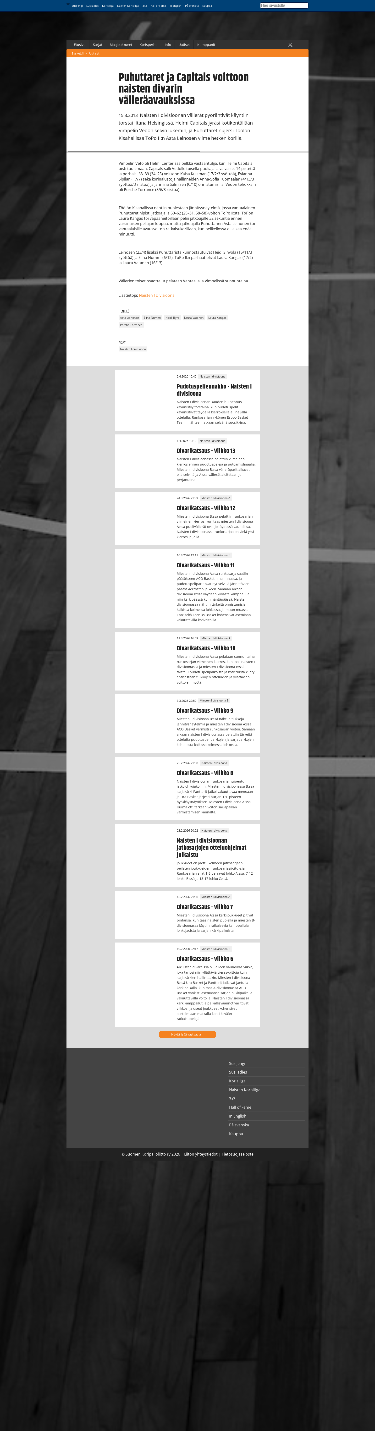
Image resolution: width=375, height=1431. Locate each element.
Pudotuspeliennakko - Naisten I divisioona (214, 390)
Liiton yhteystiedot (201, 1154)
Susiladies (92, 5)
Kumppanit (206, 44)
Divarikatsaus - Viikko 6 (205, 959)
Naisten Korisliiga (128, 5)
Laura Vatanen (194, 318)
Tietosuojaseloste (238, 1154)
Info (168, 44)
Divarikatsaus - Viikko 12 (206, 508)
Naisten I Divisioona (157, 295)
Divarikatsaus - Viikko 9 (205, 711)
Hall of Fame (158, 5)
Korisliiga (108, 5)
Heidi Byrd (172, 318)
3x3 (145, 5)
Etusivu (80, 44)
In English (176, 5)
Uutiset (184, 44)
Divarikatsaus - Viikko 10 (206, 648)
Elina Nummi (152, 318)
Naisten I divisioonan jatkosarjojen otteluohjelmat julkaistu (212, 848)
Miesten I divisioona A (215, 498)
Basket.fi (78, 53)
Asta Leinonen (129, 318)
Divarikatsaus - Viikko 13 (206, 451)
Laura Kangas (217, 318)
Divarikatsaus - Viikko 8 (205, 773)
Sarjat (97, 44)
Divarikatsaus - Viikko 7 (205, 907)
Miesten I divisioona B (215, 555)
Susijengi (77, 5)
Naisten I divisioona (133, 349)
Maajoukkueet (121, 44)
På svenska (192, 5)
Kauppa (207, 5)
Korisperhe (148, 44)
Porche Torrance (131, 325)
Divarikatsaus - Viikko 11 (206, 565)
